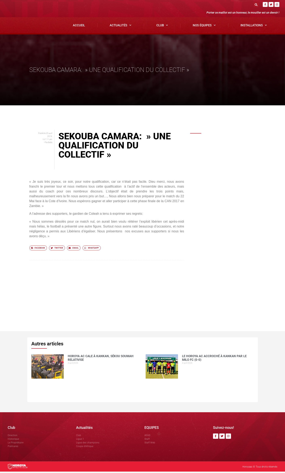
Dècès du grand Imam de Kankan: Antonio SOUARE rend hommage (227, 211)
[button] (256, 4)
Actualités (120, 26)
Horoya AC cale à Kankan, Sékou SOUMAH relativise (226, 144)
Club (162, 26)
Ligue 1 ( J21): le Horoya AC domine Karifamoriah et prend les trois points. (228, 281)
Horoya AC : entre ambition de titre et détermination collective (230, 231)
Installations (254, 26)
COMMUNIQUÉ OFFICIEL (220, 189)
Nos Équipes (204, 26)
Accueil (79, 26)
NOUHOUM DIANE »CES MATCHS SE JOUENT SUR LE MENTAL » (226, 254)
